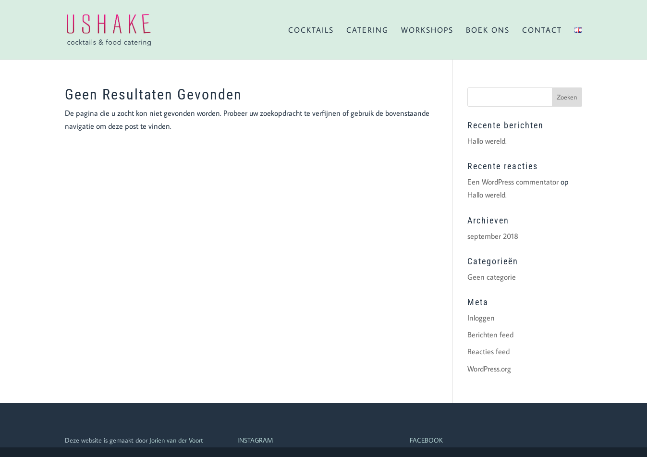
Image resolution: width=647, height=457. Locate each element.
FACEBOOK (426, 440)
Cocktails (311, 30)
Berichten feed (490, 334)
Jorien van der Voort (176, 440)
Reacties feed (488, 351)
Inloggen (481, 317)
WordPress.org (489, 368)
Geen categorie (491, 277)
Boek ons (488, 30)
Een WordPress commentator (513, 181)
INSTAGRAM (255, 440)
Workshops (427, 30)
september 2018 (492, 236)
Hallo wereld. (487, 141)
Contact (542, 30)
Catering (367, 30)
